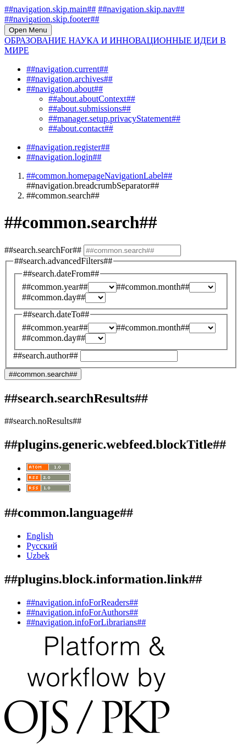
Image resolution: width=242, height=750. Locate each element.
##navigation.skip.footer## (51, 19)
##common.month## (153, 286)
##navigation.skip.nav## (141, 9)
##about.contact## (80, 128)
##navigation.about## (64, 88)
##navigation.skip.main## (50, 9)
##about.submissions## (89, 108)
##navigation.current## (67, 69)
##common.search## (43, 374)
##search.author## (46, 355)
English (39, 536)
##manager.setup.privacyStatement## (114, 118)
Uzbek (38, 555)
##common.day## (53, 297)
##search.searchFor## (44, 250)
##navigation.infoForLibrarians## (86, 622)
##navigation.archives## (69, 79)
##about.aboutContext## (91, 98)
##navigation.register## (68, 147)
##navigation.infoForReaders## (82, 602)
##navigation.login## (63, 157)
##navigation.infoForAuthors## (82, 612)
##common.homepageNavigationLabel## (99, 175)
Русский (41, 545)
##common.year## (55, 286)
